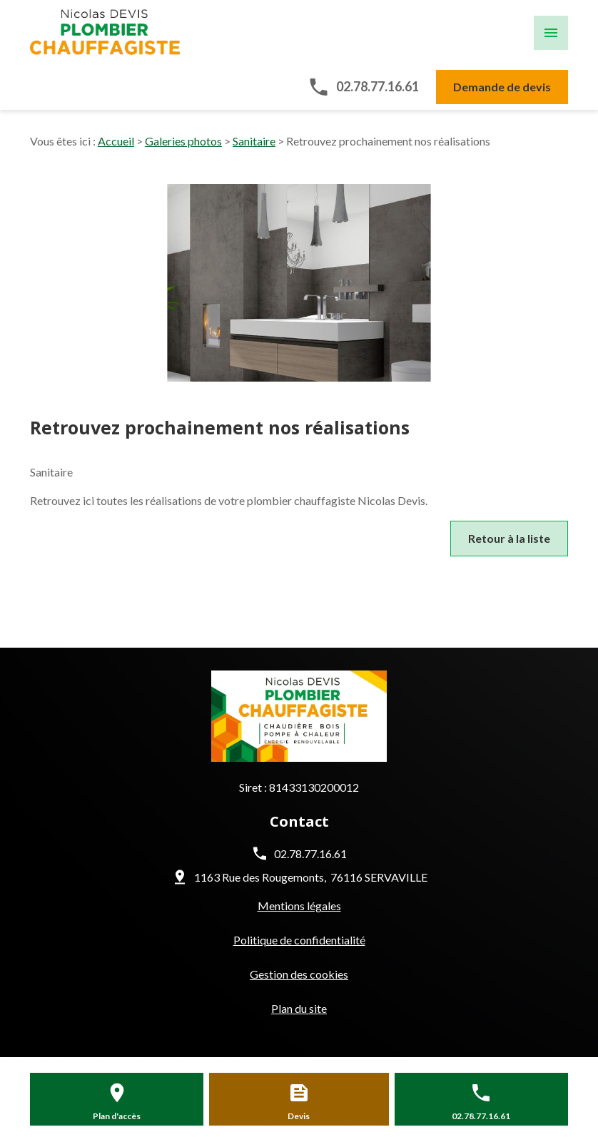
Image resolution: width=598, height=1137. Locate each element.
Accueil (116, 141)
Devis (299, 1116)
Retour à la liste (509, 538)
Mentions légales (299, 905)
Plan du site (299, 1008)
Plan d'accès (117, 1116)
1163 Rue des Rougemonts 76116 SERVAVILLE (310, 877)
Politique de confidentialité (299, 940)
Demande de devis (502, 86)
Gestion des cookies (299, 974)
